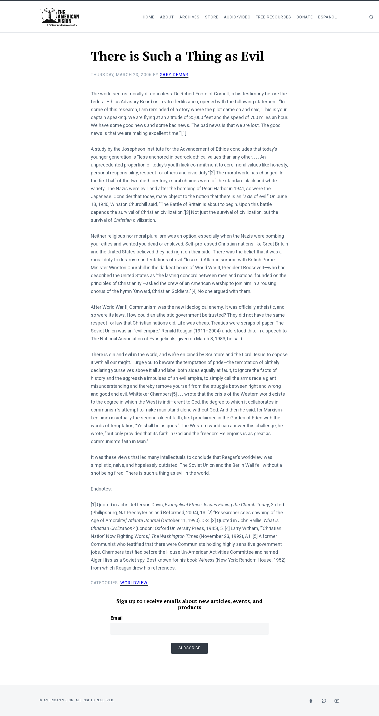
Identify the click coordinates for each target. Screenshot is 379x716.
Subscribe (189, 648)
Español (327, 17)
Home (149, 17)
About (167, 17)
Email (117, 618)
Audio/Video (237, 17)
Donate (305, 17)
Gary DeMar (174, 74)
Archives (189, 17)
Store (212, 17)
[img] (371, 16)
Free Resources (273, 17)
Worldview (133, 582)
